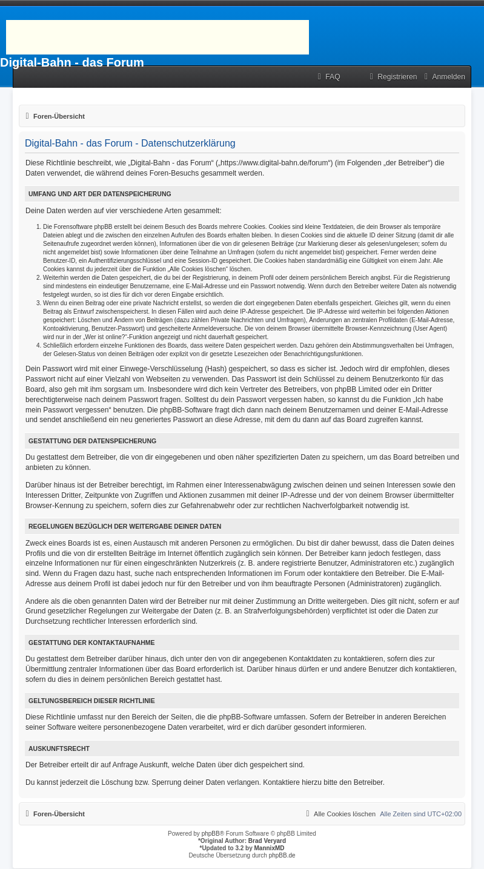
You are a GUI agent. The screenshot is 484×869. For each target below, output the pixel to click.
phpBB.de (282, 855)
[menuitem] (327, 77)
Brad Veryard (267, 841)
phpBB (211, 833)
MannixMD (269, 848)
